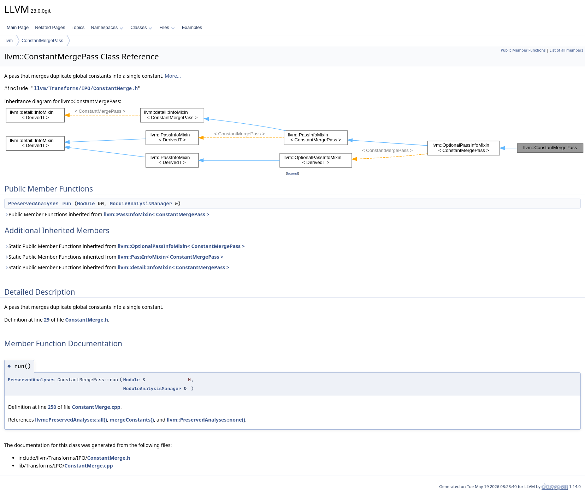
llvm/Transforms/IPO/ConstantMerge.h (86, 88)
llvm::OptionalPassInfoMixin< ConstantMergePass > (181, 246)
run (66, 203)
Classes (141, 27)
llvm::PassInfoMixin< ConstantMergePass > (156, 214)
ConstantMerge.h (86, 319)
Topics (77, 27)
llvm (9, 40)
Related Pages (50, 27)
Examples (192, 27)
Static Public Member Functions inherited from (124, 246)
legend (292, 173)
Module (86, 203)
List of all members (566, 50)
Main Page (18, 27)
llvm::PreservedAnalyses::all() (71, 419)
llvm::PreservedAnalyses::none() (206, 419)
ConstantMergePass (42, 40)
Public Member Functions (523, 50)
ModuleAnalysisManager (141, 203)
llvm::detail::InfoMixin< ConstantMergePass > (173, 267)
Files (167, 27)
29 (46, 319)
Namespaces (107, 27)
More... (173, 75)
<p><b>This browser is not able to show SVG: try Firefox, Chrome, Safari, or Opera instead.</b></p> (294, 137)
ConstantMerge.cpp (96, 407)
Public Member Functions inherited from (106, 214)
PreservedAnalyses (33, 203)
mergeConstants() (132, 419)
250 (52, 407)
